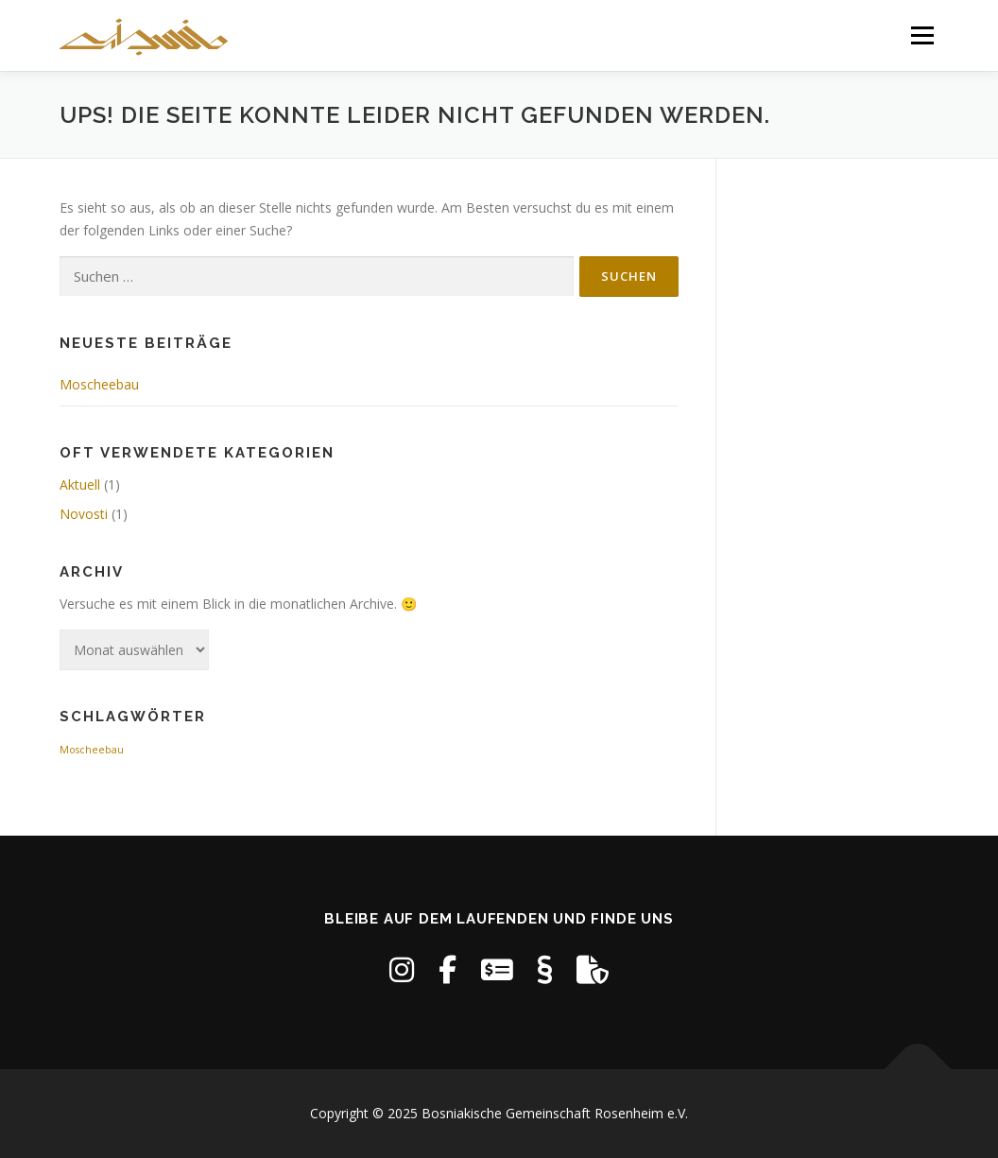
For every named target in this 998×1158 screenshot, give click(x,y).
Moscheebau (99, 384)
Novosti (84, 514)
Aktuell (80, 484)
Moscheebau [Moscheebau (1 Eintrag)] (92, 749)
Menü (921, 35)
